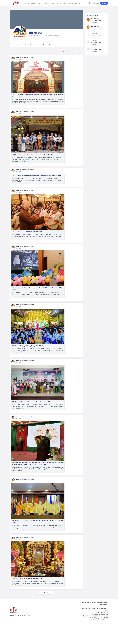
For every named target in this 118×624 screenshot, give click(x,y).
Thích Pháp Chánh (95, 19)
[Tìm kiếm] (89, 3)
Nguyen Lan (94, 33)
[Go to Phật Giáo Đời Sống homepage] (16, 3)
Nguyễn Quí (18, 57)
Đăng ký (104, 3)
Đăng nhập (96, 3)
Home (11, 9)
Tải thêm (46, 593)
